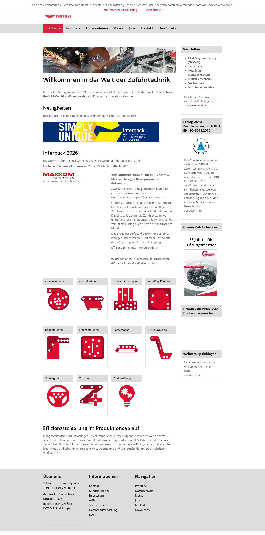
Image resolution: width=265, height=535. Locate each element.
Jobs (132, 28)
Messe (118, 28)
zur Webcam (192, 375)
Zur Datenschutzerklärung (120, 10)
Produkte (73, 28)
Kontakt (147, 28)
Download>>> (198, 105)
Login (92, 514)
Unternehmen (97, 28)
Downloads (167, 28)
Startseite (53, 28)
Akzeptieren (154, 10)
